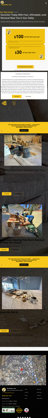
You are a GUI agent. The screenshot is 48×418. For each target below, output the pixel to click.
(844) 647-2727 (37, 395)
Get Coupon (6, 191)
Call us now (24, 132)
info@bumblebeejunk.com (39, 392)
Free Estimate (18, 191)
